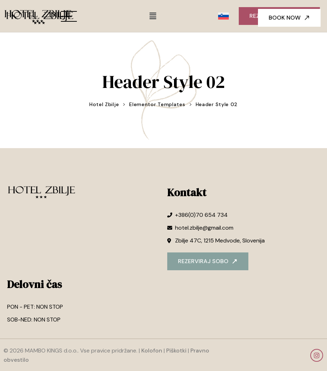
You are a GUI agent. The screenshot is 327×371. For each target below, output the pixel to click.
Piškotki (176, 350)
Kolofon (151, 350)
